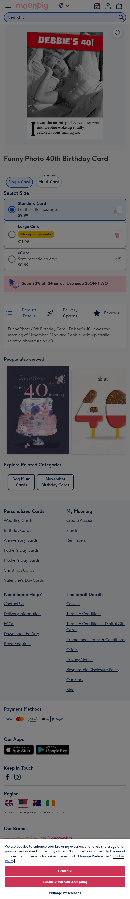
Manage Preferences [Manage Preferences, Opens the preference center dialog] (65, 893)
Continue (65, 871)
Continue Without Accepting (65, 882)
